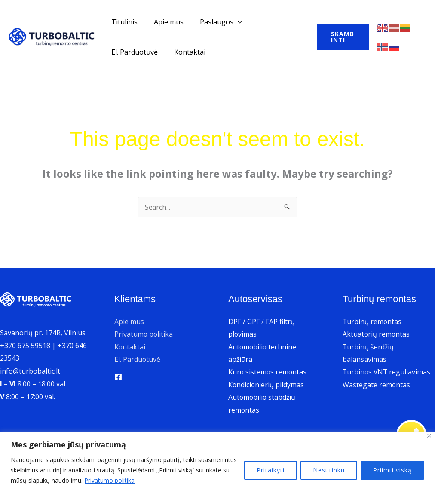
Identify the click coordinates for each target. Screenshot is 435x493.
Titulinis (123, 22)
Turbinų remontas (372, 321)
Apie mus (165, 22)
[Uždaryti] (429, 436)
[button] (341, 37)
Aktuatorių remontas (376, 334)
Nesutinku (329, 470)
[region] (217, 462)
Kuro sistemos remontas (268, 372)
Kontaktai (125, 52)
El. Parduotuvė (272, 22)
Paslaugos (214, 22)
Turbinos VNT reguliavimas (387, 372)
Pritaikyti (271, 470)
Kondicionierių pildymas (266, 385)
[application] (231, 22)
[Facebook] (118, 377)
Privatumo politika (110, 480)
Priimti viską (392, 470)
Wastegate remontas (376, 385)
